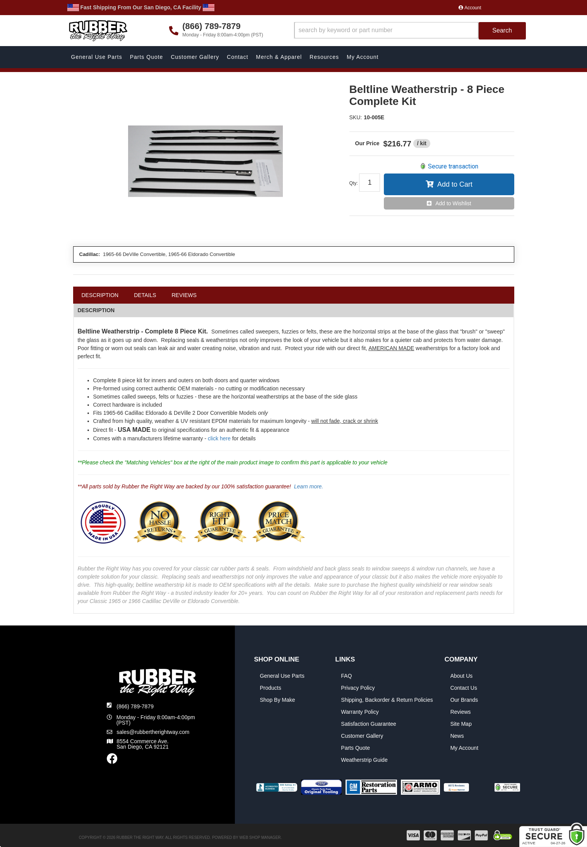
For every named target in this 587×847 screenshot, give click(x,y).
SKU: (355, 117)
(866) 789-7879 (135, 706)
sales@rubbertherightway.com (152, 732)
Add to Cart (454, 184)
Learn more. (308, 486)
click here (219, 438)
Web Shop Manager (260, 837)
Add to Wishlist (453, 203)
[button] (410, 31)
